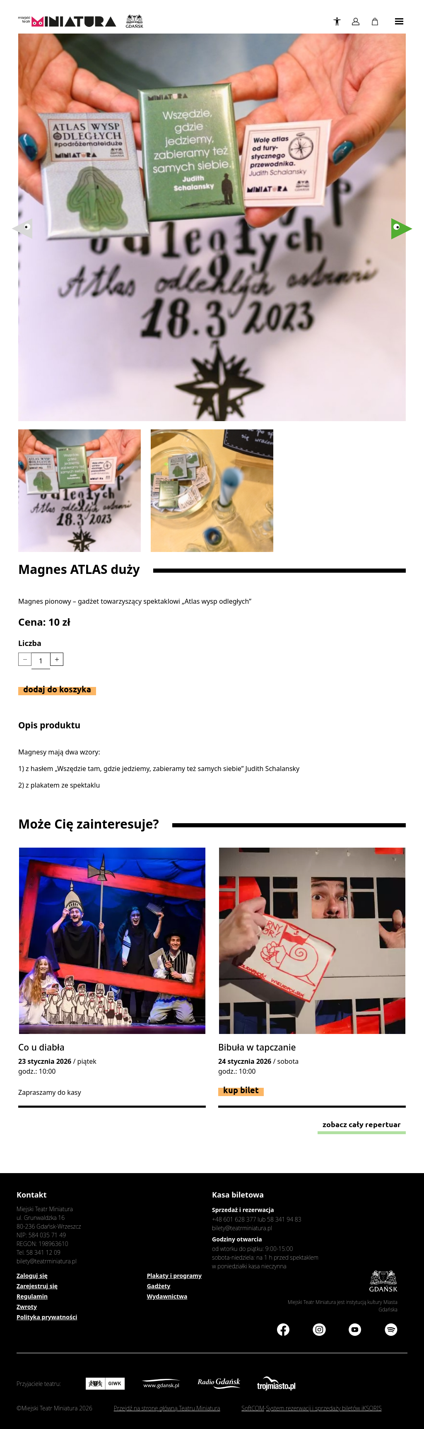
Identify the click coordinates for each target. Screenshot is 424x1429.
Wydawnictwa (167, 1296)
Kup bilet (241, 1090)
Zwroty (27, 1307)
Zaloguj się (32, 1276)
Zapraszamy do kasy (49, 1092)
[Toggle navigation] (399, 21)
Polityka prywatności (47, 1317)
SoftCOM (252, 1408)
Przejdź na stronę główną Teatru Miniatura (167, 1408)
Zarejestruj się (37, 1286)
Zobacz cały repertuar (362, 1124)
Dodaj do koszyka (57, 689)
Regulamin (32, 1296)
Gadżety (159, 1286)
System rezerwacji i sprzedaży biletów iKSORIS (323, 1408)
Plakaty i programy (174, 1276)
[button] (401, 228)
